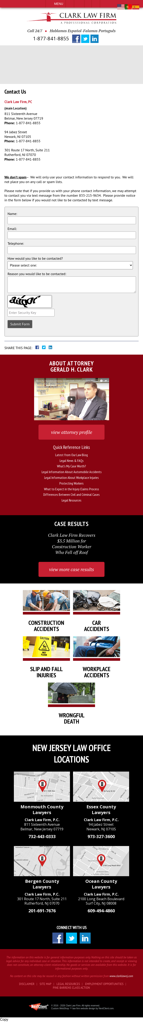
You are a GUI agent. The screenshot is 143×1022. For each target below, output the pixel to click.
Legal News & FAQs (72, 460)
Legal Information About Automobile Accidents (72, 472)
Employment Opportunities (104, 984)
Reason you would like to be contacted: (36, 274)
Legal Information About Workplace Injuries (71, 477)
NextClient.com (106, 1008)
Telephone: (15, 243)
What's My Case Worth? (71, 466)
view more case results (71, 569)
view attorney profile (71, 432)
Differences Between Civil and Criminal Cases (71, 494)
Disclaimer (27, 984)
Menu (58, 4)
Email (79, 3)
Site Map (45, 984)
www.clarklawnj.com (121, 976)
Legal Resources (71, 500)
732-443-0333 (42, 836)
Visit (88, 3)
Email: (12, 228)
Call (70, 3)
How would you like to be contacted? (35, 258)
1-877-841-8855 (51, 38)
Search (96, 3)
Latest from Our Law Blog (71, 455)
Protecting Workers (71, 483)
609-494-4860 (101, 911)
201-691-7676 (42, 911)
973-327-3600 (101, 836)
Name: (12, 213)
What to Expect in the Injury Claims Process (71, 489)
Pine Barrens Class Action (71, 988)
